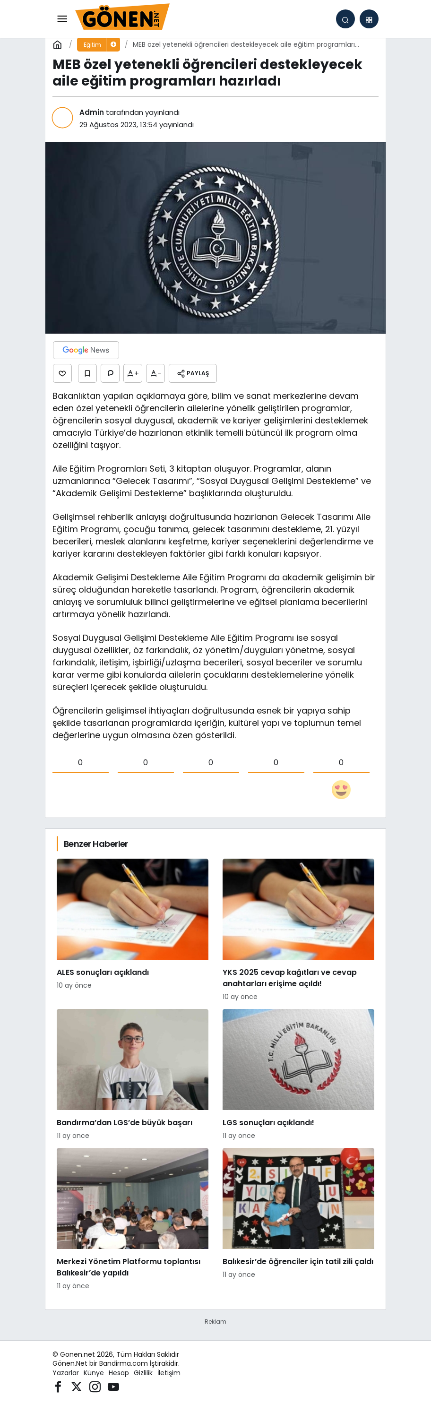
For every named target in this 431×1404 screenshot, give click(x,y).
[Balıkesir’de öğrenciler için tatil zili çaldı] (298, 1219)
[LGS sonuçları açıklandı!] (298, 1075)
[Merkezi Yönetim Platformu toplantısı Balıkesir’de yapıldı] (132, 1219)
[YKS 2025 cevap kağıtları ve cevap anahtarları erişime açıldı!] (298, 930)
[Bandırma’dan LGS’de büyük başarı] (132, 1075)
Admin (91, 112)
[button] (369, 18)
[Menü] (61, 18)
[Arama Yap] (345, 18)
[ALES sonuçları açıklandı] (132, 930)
